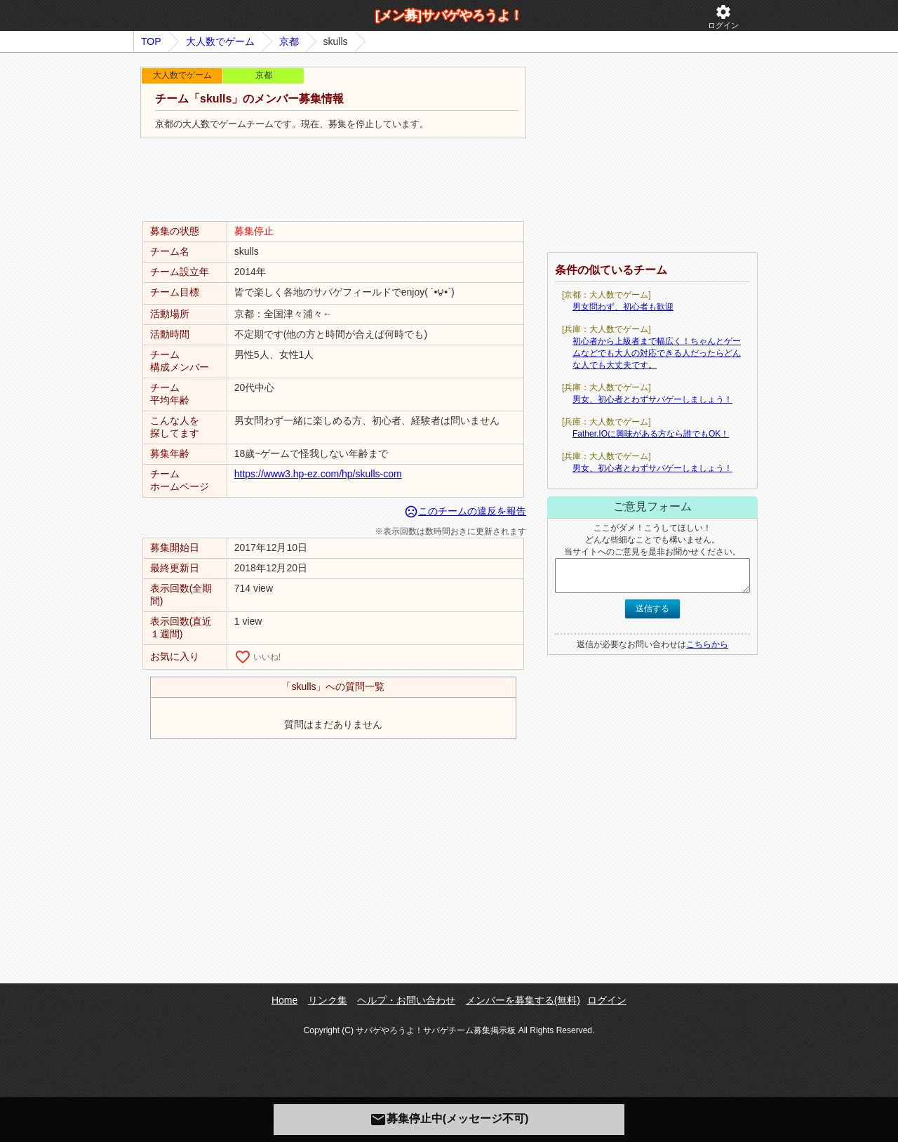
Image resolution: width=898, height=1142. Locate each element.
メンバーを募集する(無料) (523, 1000)
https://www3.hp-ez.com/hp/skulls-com (318, 473)
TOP (151, 41)
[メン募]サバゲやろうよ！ (449, 15)
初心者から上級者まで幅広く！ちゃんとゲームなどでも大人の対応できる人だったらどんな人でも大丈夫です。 (656, 353)
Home (284, 1000)
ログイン (723, 16)
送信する (652, 608)
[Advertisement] (333, 180)
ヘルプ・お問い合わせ (406, 1000)
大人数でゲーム (220, 41)
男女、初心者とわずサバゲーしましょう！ (652, 399)
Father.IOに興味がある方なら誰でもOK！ (650, 434)
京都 (289, 41)
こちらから (707, 644)
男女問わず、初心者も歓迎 (623, 307)
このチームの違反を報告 (465, 511)
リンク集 (327, 1000)
